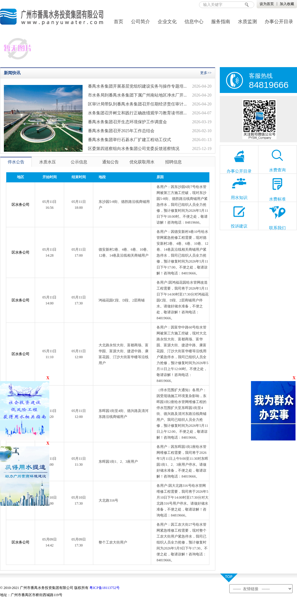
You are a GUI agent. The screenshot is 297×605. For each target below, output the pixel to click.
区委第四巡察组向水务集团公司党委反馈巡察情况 (133, 148)
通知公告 (110, 162)
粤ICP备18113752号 (104, 588)
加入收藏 (287, 4)
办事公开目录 (279, 21)
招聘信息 (173, 162)
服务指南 (220, 21)
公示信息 (79, 162)
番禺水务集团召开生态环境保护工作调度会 (127, 122)
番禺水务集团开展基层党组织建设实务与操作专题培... (137, 86)
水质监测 (247, 21)
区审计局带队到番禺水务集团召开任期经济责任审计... (137, 104)
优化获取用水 (141, 162)
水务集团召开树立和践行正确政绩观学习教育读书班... (137, 113)
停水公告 (16, 162)
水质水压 (47, 162)
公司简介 (140, 21)
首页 (118, 21)
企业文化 (167, 21)
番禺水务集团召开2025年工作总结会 (121, 131)
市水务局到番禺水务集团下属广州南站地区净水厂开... (137, 95)
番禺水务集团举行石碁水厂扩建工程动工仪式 (129, 140)
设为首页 (267, 4)
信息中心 (193, 21)
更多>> (205, 73)
